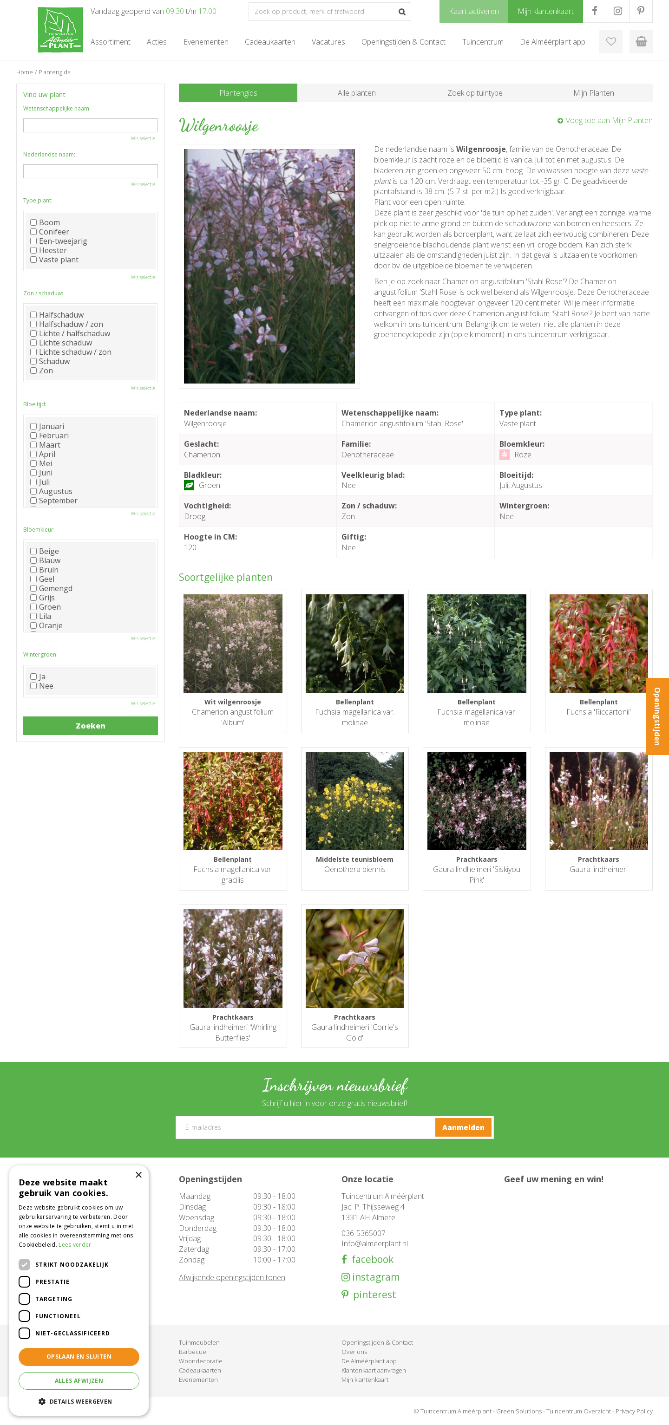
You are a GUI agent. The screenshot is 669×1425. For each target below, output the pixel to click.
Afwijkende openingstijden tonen (232, 1277)
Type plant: (37, 200)
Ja (38, 676)
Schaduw (50, 361)
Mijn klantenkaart (364, 1379)
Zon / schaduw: (43, 293)
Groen (45, 607)
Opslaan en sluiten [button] (79, 1356)
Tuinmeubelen (199, 1342)
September (54, 500)
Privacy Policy (634, 1411)
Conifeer (49, 231)
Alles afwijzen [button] (79, 1381)
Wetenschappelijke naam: (57, 108)
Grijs (42, 597)
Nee (41, 686)
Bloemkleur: (39, 530)
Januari (47, 426)
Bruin (44, 569)
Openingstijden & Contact (377, 1342)
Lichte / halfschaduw (70, 333)
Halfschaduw (57, 315)
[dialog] (79, 1290)
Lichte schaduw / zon (71, 352)
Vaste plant (54, 259)
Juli (40, 482)
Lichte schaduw (61, 342)
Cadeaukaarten (200, 1370)
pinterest (372, 1295)
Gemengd (51, 588)
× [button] (138, 1175)
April (42, 454)
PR (641, 11)
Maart (45, 445)
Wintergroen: (40, 654)
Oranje (46, 625)
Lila (40, 616)
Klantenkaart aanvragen (373, 1370)
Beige (44, 551)
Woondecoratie (201, 1361)
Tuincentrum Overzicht (578, 1411)
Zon (41, 370)
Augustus (51, 491)
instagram (375, 1277)
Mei (41, 463)
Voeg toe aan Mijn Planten (609, 120)
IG (617, 11)
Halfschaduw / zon (66, 324)
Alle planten (357, 93)
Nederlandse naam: (49, 154)
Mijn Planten (593, 93)
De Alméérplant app (369, 1361)
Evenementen (198, 1379)
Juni (41, 472)
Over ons (354, 1351)
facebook (370, 1259)
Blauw (45, 560)
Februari (49, 435)
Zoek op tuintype (475, 93)
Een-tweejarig (58, 241)
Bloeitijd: (34, 404)
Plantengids (238, 93)
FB (594, 11)
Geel (42, 579)
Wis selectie (143, 138)
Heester (48, 250)
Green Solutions (519, 1411)
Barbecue (192, 1351)
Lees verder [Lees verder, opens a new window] (75, 1245)
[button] (79, 1401)
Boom (45, 222)
